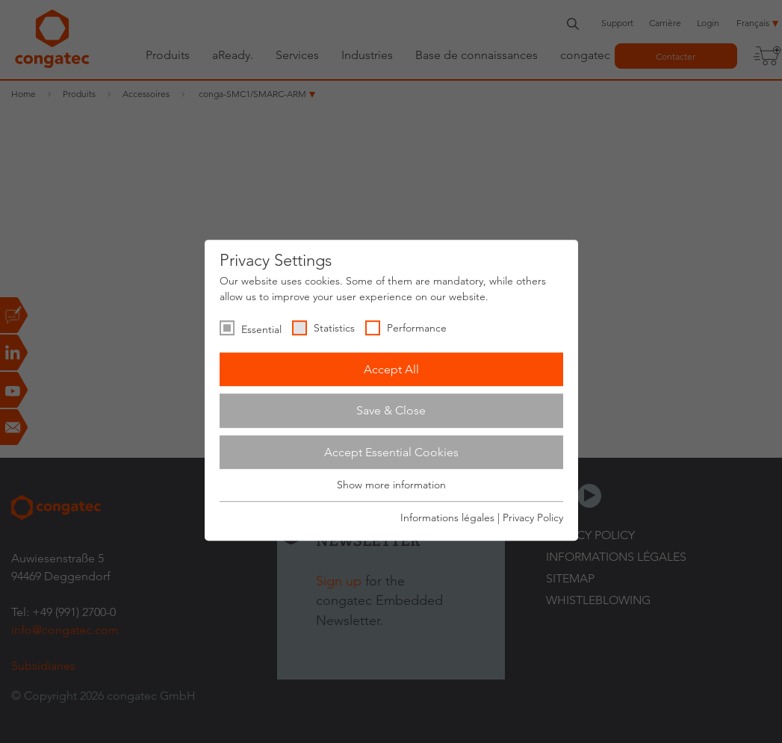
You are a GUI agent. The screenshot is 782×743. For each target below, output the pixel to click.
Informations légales (447, 517)
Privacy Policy (533, 517)
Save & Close (391, 410)
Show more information (391, 485)
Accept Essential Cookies (391, 452)
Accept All (391, 369)
